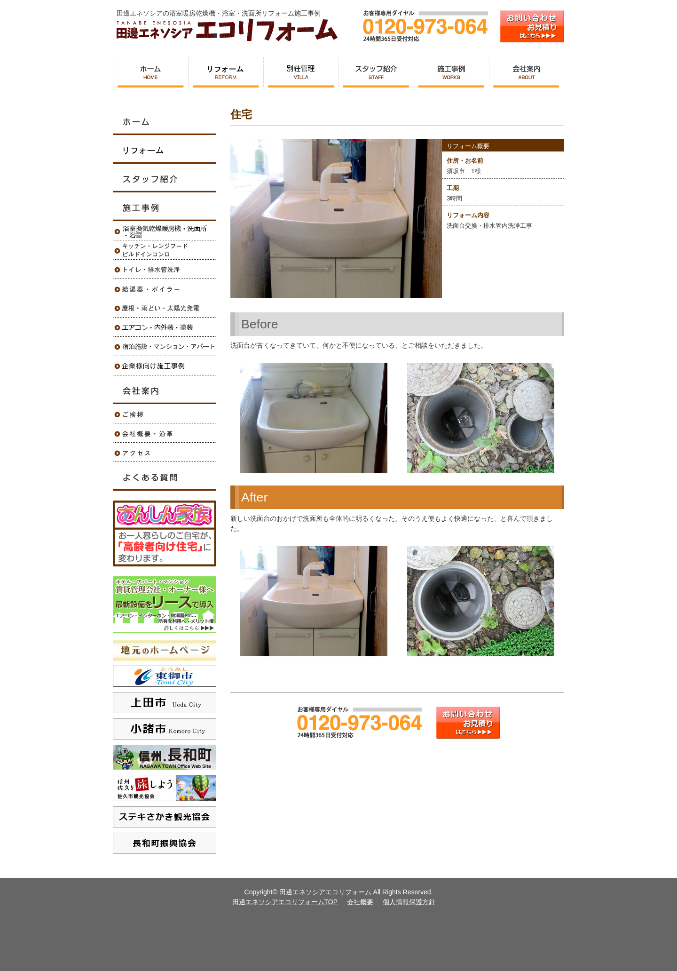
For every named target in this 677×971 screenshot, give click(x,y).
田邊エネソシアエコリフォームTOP (285, 902)
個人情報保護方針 (409, 902)
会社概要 (360, 902)
